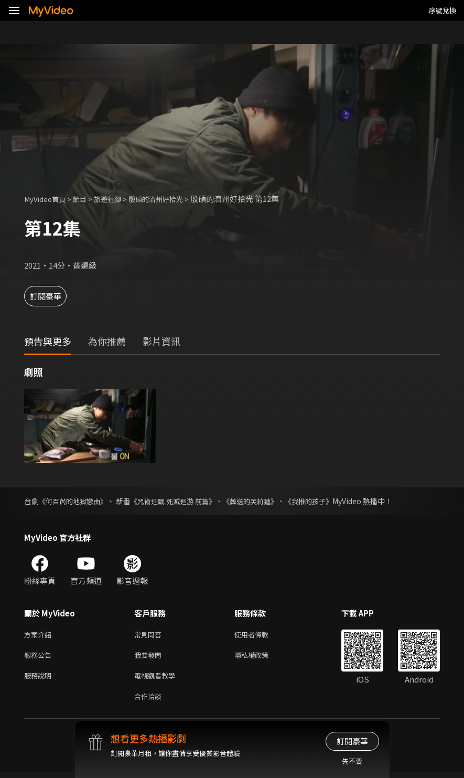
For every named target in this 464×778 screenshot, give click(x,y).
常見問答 (150, 635)
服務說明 (40, 679)
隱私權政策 (260, 657)
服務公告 (40, 657)
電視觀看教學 (157, 679)
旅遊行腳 (118, 198)
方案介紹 (40, 635)
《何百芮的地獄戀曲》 (75, 501)
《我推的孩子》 (326, 501)
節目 (87, 198)
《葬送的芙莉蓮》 (263, 501)
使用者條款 (260, 635)
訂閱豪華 (53, 296)
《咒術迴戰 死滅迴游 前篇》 (181, 501)
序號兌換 (442, 10)
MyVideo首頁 (48, 198)
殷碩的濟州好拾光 (172, 198)
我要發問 (150, 657)
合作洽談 (150, 701)
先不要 (352, 761)
